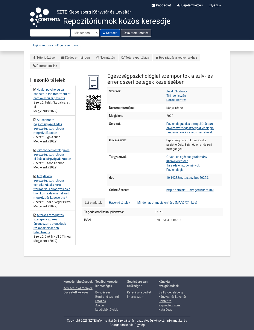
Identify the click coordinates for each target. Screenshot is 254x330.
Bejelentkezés (190, 5)
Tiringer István (176, 95)
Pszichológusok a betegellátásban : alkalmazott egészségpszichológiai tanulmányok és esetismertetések (190, 128)
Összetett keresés (136, 33)
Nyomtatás (107, 57)
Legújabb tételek (106, 309)
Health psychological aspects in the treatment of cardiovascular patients (52, 94)
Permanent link (47, 65)
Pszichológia (175, 169)
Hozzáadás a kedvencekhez (178, 57)
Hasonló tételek (119, 202)
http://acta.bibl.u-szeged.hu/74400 (190, 190)
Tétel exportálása (137, 57)
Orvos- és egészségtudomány (186, 157)
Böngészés (103, 292)
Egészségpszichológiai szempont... (57, 45)
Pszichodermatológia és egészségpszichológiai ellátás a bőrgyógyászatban (52, 154)
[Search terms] (50, 33)
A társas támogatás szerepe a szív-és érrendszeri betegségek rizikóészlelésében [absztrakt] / (49, 223)
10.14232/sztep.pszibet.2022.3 (187, 177)
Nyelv (215, 5)
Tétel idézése (46, 57)
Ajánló (99, 305)
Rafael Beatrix (176, 100)
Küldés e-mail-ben (77, 57)
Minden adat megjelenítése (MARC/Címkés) (167, 202)
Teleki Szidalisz (176, 91)
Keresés (110, 33)
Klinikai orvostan (177, 161)
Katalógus (165, 309)
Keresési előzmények (78, 288)
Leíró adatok (93, 202)
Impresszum (135, 296)
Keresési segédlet (139, 292)
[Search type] (85, 33)
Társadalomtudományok (183, 165)
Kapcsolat (161, 5)
